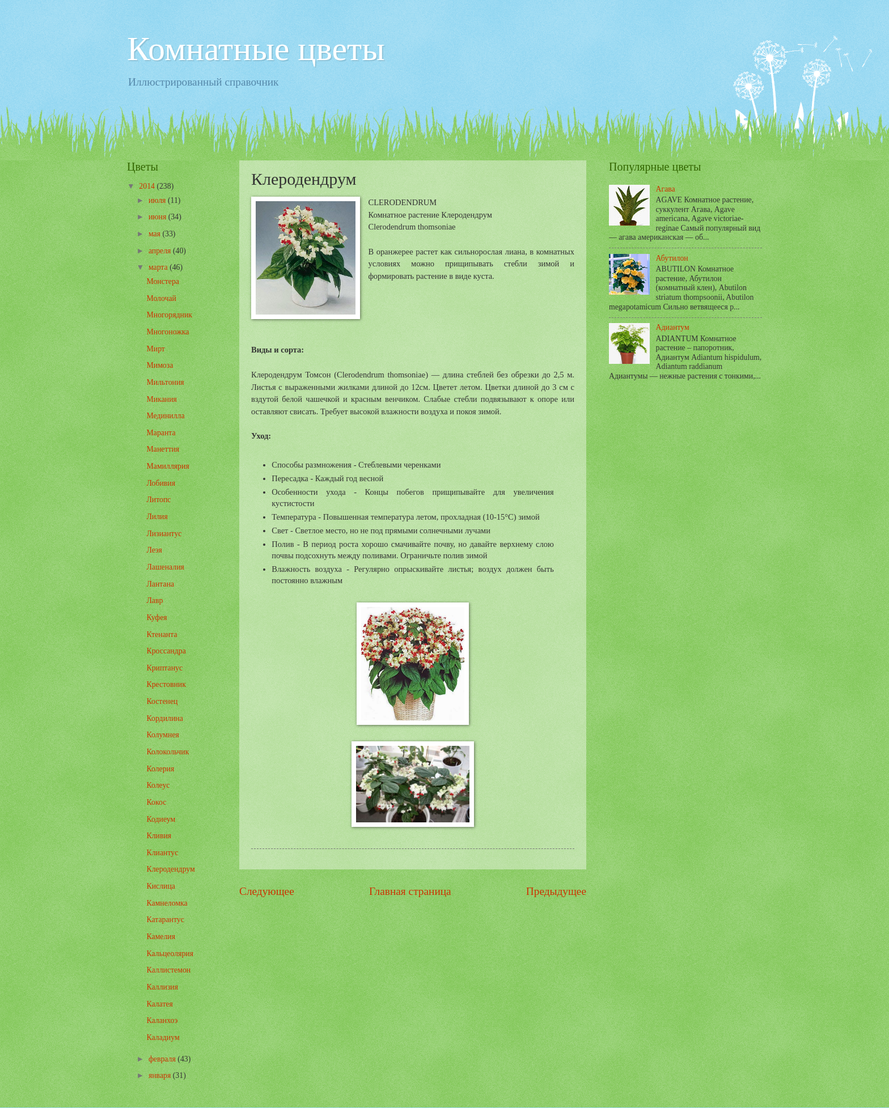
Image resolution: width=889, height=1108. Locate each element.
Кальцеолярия (169, 953)
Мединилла (165, 415)
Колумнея (162, 735)
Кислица (160, 886)
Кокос (156, 802)
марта (159, 267)
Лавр (154, 600)
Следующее (266, 891)
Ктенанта (161, 634)
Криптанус (164, 668)
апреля (161, 251)
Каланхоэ (161, 1020)
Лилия (156, 516)
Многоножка (167, 332)
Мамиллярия (167, 466)
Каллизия (162, 987)
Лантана (160, 584)
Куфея (156, 617)
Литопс (158, 499)
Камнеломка (166, 903)
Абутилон (672, 258)
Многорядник (169, 315)
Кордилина (164, 718)
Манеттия (162, 449)
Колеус (158, 785)
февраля (163, 1059)
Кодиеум (160, 819)
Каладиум (162, 1037)
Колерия (160, 769)
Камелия (160, 936)
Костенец (161, 701)
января (161, 1075)
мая (156, 234)
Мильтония (165, 382)
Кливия (158, 835)
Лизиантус (163, 533)
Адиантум (672, 327)
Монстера (162, 281)
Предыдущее (556, 891)
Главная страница (410, 891)
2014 (147, 186)
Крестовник (165, 684)
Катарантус (165, 919)
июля (158, 200)
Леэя (154, 550)
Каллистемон (168, 970)
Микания (161, 399)
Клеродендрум (170, 869)
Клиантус (162, 852)
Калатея (159, 1004)
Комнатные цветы (256, 48)
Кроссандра (165, 651)
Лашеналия (165, 567)
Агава (665, 189)
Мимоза (159, 365)
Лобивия (160, 483)
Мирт (155, 349)
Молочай (161, 298)
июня (158, 217)
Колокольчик (167, 752)
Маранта (160, 432)
